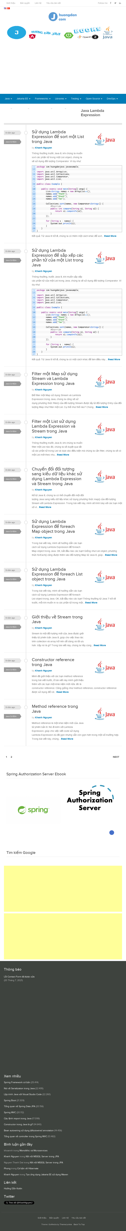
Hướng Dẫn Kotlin (13, 1188)
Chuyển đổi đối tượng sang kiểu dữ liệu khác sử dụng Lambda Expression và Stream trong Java (57, 476)
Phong (7, 1168)
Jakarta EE (22, 98)
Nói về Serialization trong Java (19, 1088)
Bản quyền (25, 3)
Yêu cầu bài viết (53, 3)
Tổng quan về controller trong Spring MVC (25, 1136)
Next (116, 757)
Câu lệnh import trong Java (17, 1118)
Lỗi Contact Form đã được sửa (19, 976)
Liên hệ (38, 3)
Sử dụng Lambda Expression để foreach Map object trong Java (53, 526)
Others (60, 108)
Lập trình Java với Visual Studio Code (23, 1094)
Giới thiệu (10, 3)
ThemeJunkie (66, 1224)
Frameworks (41, 98)
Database (22, 108)
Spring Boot (10, 1100)
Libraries (59, 98)
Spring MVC (10, 1112)
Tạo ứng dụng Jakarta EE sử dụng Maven (47, 1174)
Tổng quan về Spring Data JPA (19, 1106)
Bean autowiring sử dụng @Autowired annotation (29, 1130)
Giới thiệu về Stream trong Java (57, 619)
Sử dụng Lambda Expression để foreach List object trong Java (57, 574)
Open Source (93, 98)
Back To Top (79, 1224)
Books (74, 108)
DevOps (111, 98)
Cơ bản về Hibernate (27, 1168)
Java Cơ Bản (11, 142)
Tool (7, 108)
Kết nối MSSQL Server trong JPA (42, 1156)
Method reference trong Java (55, 709)
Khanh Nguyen (43, 147)
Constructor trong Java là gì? (18, 1124)
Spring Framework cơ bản (17, 1082)
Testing (75, 98)
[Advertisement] (63, 69)
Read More (110, 236)
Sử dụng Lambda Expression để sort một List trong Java (58, 136)
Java (7, 98)
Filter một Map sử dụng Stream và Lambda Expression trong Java (55, 378)
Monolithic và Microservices (34, 1150)
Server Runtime (42, 108)
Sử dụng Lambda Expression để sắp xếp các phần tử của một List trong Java (57, 258)
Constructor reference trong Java (53, 662)
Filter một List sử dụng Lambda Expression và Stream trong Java (54, 426)
